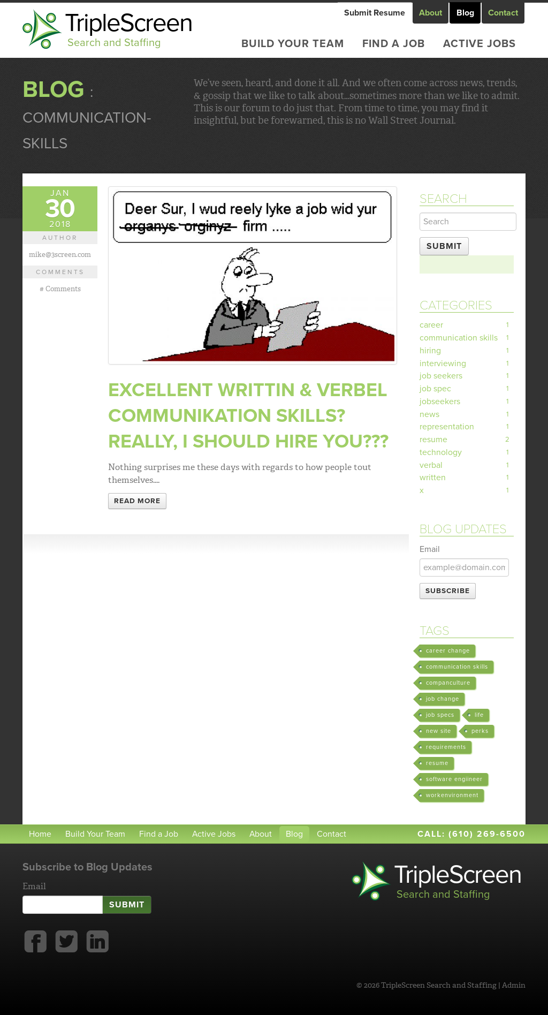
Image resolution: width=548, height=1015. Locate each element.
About (431, 12)
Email (430, 551)
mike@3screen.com (60, 254)
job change (442, 700)
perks (480, 732)
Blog (465, 12)
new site (438, 732)
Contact (503, 12)
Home (40, 835)
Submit (444, 246)
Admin (514, 987)
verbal (467, 466)
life (479, 716)
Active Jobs (479, 43)
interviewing (467, 364)
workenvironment (452, 796)
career (467, 325)
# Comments (60, 288)
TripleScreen (130, 29)
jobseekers (467, 402)
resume (467, 441)
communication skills (467, 338)
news (467, 415)
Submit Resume (375, 12)
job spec (467, 389)
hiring (467, 351)
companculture (448, 684)
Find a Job (393, 43)
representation (467, 428)
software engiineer (454, 780)
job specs (440, 716)
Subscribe (447, 592)
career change (448, 652)
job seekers (467, 376)
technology (467, 454)
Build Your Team (292, 43)
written (467, 479)
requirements (446, 748)
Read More (137, 501)
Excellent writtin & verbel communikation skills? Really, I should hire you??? (249, 415)
